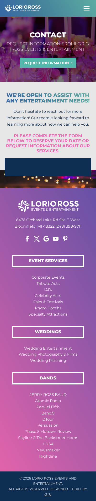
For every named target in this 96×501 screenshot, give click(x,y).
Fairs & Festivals (48, 302)
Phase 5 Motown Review (48, 431)
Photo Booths (48, 308)
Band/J (48, 413)
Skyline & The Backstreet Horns (48, 437)
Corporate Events (48, 277)
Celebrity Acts (48, 295)
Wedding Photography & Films (48, 354)
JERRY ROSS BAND (48, 394)
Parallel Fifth (48, 407)
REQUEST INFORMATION (46, 63)
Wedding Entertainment (48, 348)
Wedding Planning (48, 360)
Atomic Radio (48, 401)
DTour (48, 419)
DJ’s (48, 289)
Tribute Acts (48, 283)
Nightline (48, 456)
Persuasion (48, 425)
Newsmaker (48, 450)
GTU (48, 494)
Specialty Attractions (48, 314)
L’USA (48, 444)
